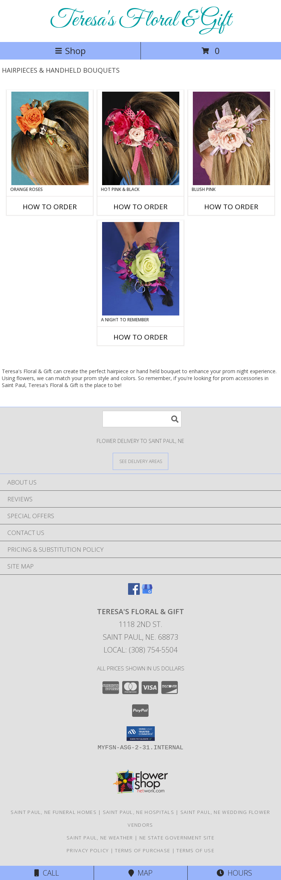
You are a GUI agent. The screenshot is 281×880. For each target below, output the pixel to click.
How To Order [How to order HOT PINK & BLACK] (140, 206)
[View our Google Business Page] (147, 592)
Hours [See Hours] (234, 873)
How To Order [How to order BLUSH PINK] (231, 206)
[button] (141, 733)
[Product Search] (141, 419)
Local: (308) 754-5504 (140, 650)
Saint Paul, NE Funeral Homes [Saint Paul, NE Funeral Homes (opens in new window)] (53, 812)
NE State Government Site (176, 837)
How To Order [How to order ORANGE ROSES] (50, 206)
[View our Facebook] (134, 592)
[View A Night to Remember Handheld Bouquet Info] (140, 268)
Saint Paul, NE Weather (100, 837)
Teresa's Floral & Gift (140, 20)
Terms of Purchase (142, 850)
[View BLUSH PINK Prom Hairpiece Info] (231, 138)
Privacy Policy (88, 850)
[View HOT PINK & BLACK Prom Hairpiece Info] (140, 138)
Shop (70, 51)
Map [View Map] (140, 873)
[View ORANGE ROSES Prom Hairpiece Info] (50, 138)
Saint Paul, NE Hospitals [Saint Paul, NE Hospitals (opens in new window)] (138, 812)
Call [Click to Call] (46, 873)
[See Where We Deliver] (140, 461)
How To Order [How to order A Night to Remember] (140, 337)
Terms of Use (195, 850)
